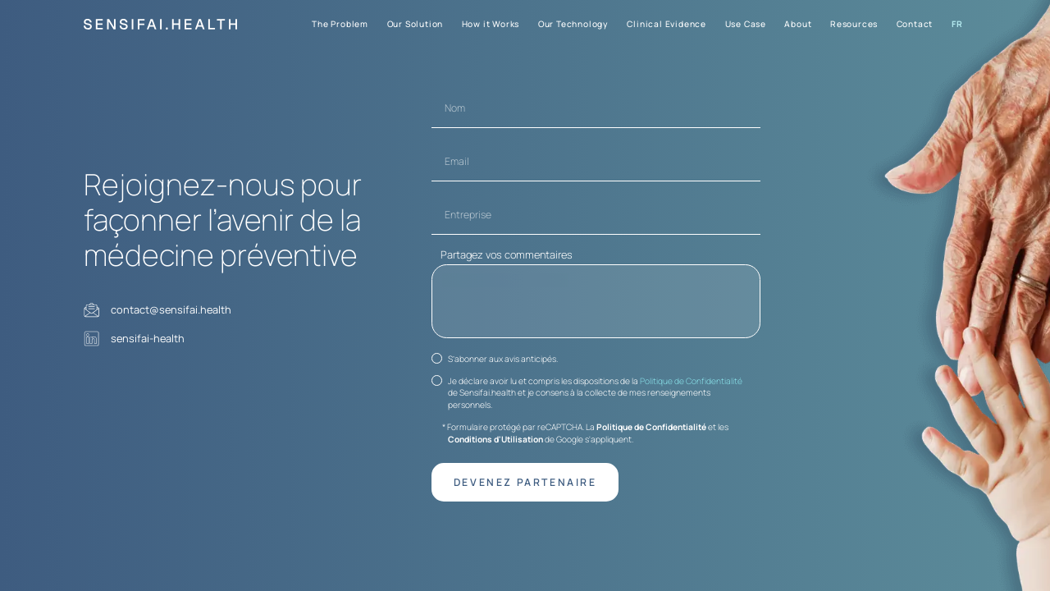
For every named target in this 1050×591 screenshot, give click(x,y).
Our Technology (573, 24)
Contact (915, 24)
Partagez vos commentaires (507, 253)
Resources (854, 24)
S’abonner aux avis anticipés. (503, 360)
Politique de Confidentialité (691, 382)
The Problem (340, 24)
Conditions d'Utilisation (495, 441)
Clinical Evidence (666, 24)
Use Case (745, 24)
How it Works (491, 24)
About (797, 24)
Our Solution (415, 24)
